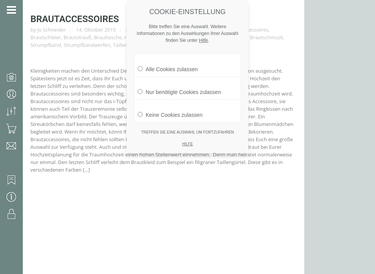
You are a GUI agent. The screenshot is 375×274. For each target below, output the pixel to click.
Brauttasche (108, 37)
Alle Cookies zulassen (168, 62)
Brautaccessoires (74, 19)
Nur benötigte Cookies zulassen (179, 85)
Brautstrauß (77, 37)
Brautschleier (45, 37)
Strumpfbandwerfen (87, 44)
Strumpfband (45, 44)
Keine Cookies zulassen (170, 108)
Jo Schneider (51, 29)
